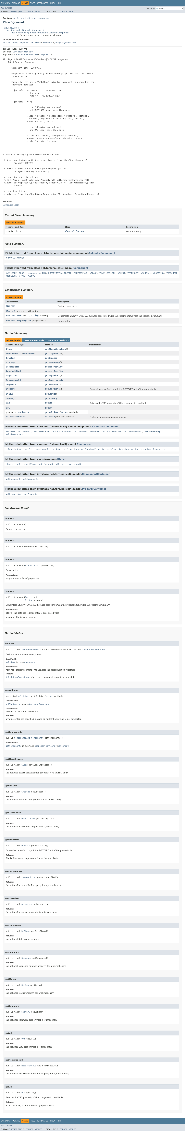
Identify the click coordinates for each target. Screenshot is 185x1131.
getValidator (52, 412)
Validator (23, 412)
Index (52, 3)
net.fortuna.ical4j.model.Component (25, 30)
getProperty (30, 494)
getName (56, 449)
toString (124, 449)
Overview (5, 3)
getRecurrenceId (54, 380)
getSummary (51, 398)
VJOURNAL (146, 273)
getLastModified (54, 371)
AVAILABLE (11, 273)
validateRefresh (133, 431)
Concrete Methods (58, 340)
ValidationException (94, 649)
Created (10, 358)
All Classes (6, 8)
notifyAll (53, 464)
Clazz (9, 349)
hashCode (111, 449)
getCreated (51, 358)
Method (38, 12)
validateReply (152, 431)
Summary (10, 398)
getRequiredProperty (92, 449)
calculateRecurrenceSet (19, 449)
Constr (29, 12)
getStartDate (52, 389)
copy (37, 449)
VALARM (93, 273)
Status (9, 394)
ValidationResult (16, 416)
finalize (19, 464)
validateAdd (24, 431)
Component (47, 43)
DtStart (10, 389)
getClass (31, 464)
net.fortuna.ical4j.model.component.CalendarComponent (40, 33)
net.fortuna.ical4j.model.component (31, 18)
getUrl (48, 408)
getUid (48, 403)
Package (16, 3)
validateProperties (154, 449)
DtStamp (10, 362)
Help (59, 3)
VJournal (10, 306)
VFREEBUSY (132, 273)
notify (42, 464)
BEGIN (22, 273)
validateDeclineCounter (87, 431)
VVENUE (31, 276)
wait (64, 464)
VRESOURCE (171, 273)
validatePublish (112, 431)
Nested (13, 12)
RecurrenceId (13, 380)
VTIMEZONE (11, 276)
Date (19, 315)
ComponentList (14, 353)
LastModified (13, 371)
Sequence (11, 384)
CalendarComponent (23, 52)
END (44, 273)
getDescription (53, 367)
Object (61, 459)
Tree (32, 3)
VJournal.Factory (74, 231)
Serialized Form (11, 205)
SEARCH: (151, 9)
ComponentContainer (30, 43)
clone (9, 464)
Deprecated (42, 3)
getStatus (50, 394)
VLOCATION (158, 273)
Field (21, 12)
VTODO (22, 276)
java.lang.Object (11, 28)
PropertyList (24, 320)
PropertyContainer (65, 43)
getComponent (13, 479)
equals (46, 449)
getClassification (55, 349)
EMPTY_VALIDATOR (15, 258)
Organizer (11, 375)
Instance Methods (34, 340)
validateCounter (62, 431)
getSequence (52, 384)
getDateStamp (52, 362)
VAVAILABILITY (107, 273)
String (35, 315)
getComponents (53, 353)
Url (8, 408)
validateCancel (42, 431)
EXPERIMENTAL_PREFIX (59, 273)
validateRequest (15, 434)
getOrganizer (52, 375)
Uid (8, 403)
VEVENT (121, 273)
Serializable (10, 43)
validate (50, 416)
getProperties (71, 449)
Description (13, 367)
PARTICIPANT (80, 273)
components (34, 273)
